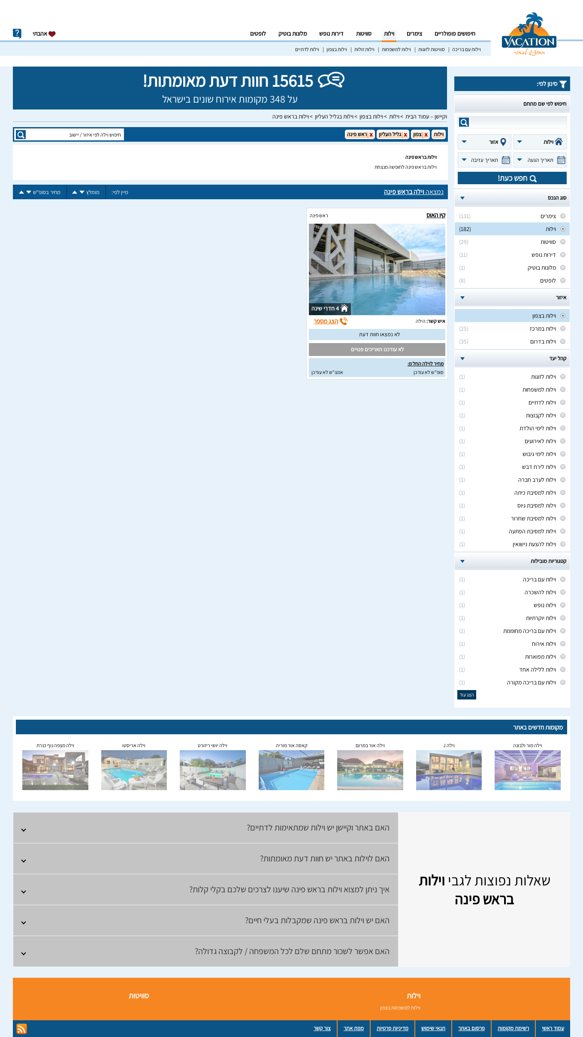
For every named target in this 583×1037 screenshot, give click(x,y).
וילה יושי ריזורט (212, 745)
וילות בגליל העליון (334, 116)
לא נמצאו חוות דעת (379, 334)
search (464, 122)
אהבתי (44, 34)
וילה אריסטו (133, 745)
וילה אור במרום (370, 745)
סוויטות (364, 33)
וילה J (449, 745)
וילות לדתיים (307, 49)
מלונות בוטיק (292, 33)
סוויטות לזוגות (431, 49)
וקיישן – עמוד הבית (426, 116)
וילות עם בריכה (466, 49)
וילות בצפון (336, 49)
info (17, 34)
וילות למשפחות (396, 49)
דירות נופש (331, 33)
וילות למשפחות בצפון (400, 1007)
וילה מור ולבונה (527, 745)
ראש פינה (319, 215)
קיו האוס (435, 215)
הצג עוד (466, 694)
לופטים (258, 33)
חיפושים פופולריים (455, 33)
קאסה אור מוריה (292, 745)
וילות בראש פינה (290, 116)
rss (21, 1029)
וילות (389, 33)
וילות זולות (364, 49)
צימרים (414, 33)
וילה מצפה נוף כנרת (55, 745)
